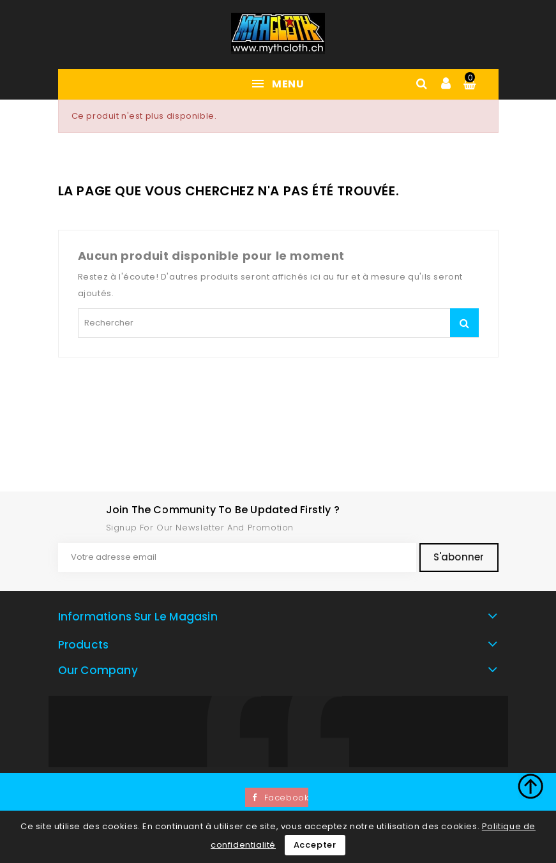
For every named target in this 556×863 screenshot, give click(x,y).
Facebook (286, 798)
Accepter (315, 845)
